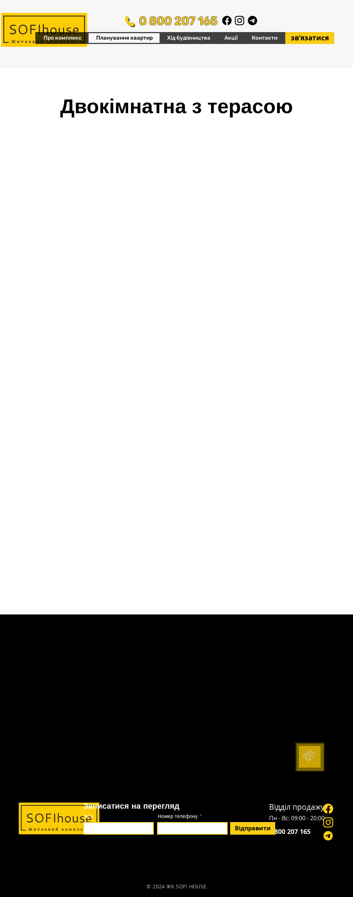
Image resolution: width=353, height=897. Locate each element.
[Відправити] (252, 828)
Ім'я (88, 816)
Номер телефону (178, 816)
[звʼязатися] (309, 38)
